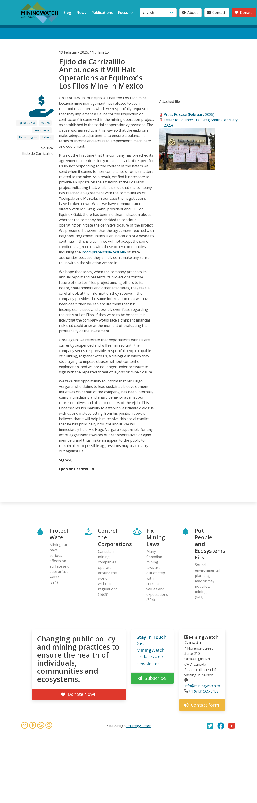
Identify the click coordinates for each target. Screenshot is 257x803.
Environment (42, 130)
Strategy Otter (138, 725)
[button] (187, 168)
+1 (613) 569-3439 (204, 691)
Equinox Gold (26, 123)
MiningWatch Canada (201, 639)
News (81, 12)
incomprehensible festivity (104, 252)
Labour (47, 137)
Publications (102, 12)
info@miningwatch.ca (202, 685)
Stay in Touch (151, 637)
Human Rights (28, 137)
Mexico (45, 123)
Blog (67, 12)
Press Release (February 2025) (189, 114)
